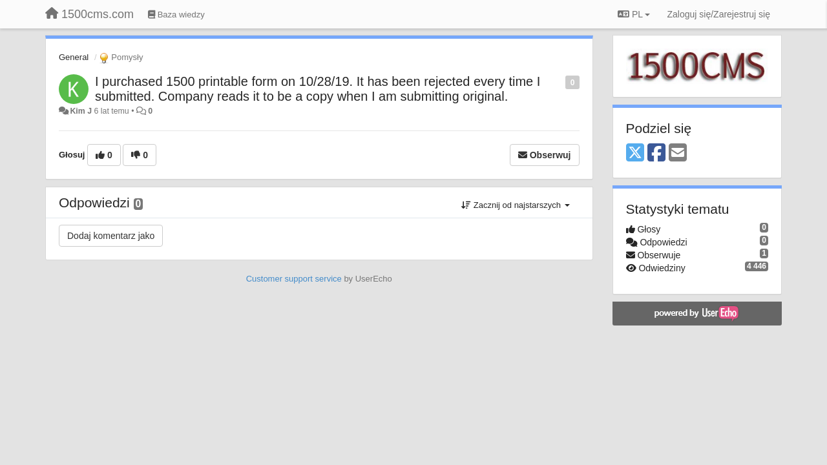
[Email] (678, 153)
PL (634, 14)
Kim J (81, 111)
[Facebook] (656, 153)
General (74, 57)
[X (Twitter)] (635, 153)
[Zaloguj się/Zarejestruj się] (718, 14)
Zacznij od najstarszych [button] (515, 205)
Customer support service (294, 279)
